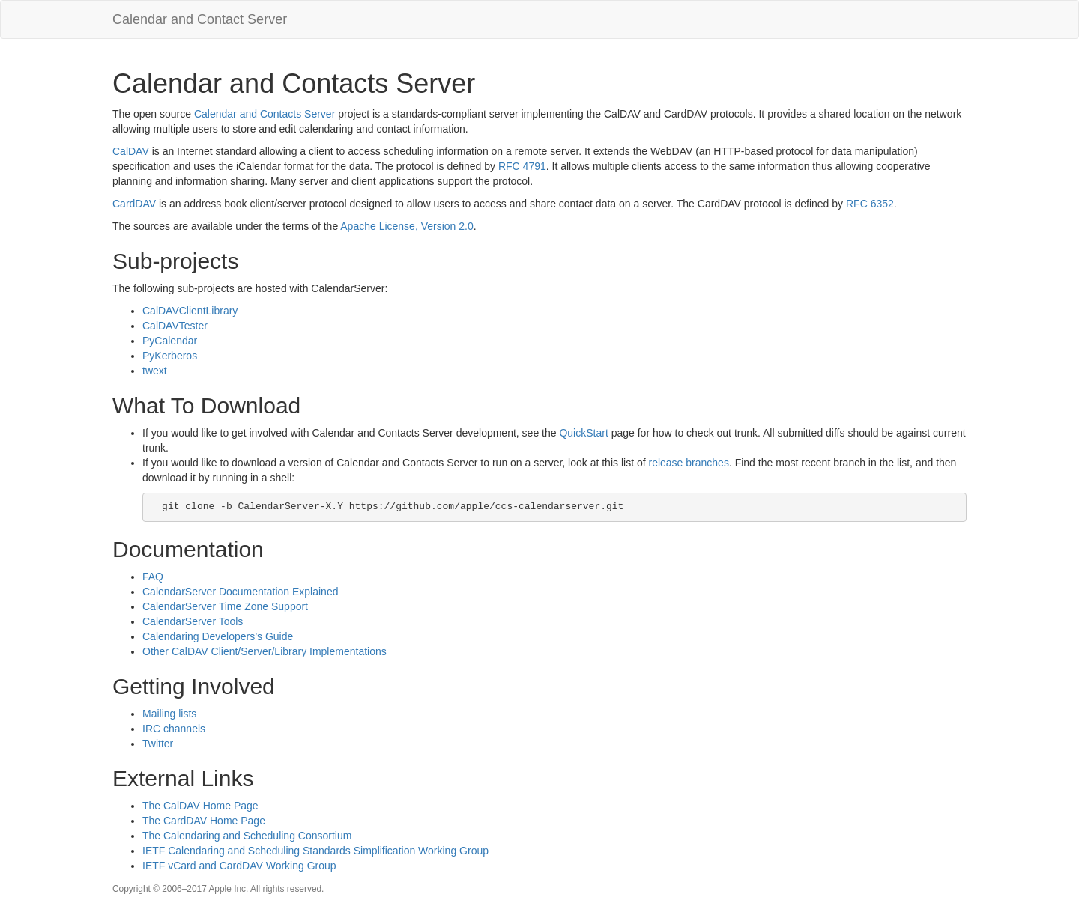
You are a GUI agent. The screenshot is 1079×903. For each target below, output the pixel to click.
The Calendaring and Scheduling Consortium (246, 836)
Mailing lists (169, 714)
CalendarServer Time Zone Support (225, 606)
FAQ (152, 577)
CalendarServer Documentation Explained (240, 592)
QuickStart (583, 433)
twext (154, 371)
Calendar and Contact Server (199, 19)
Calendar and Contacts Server (264, 114)
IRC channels (173, 729)
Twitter (157, 744)
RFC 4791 (522, 166)
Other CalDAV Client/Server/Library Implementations (264, 651)
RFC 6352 (870, 204)
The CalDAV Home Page (200, 806)
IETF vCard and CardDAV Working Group (239, 866)
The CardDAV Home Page (203, 821)
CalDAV (130, 151)
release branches (688, 463)
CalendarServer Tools (192, 621)
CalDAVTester (175, 326)
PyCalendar (169, 341)
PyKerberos (169, 356)
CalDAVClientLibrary (190, 311)
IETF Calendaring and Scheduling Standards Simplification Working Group (315, 851)
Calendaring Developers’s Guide (217, 636)
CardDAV (134, 204)
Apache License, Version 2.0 (406, 226)
